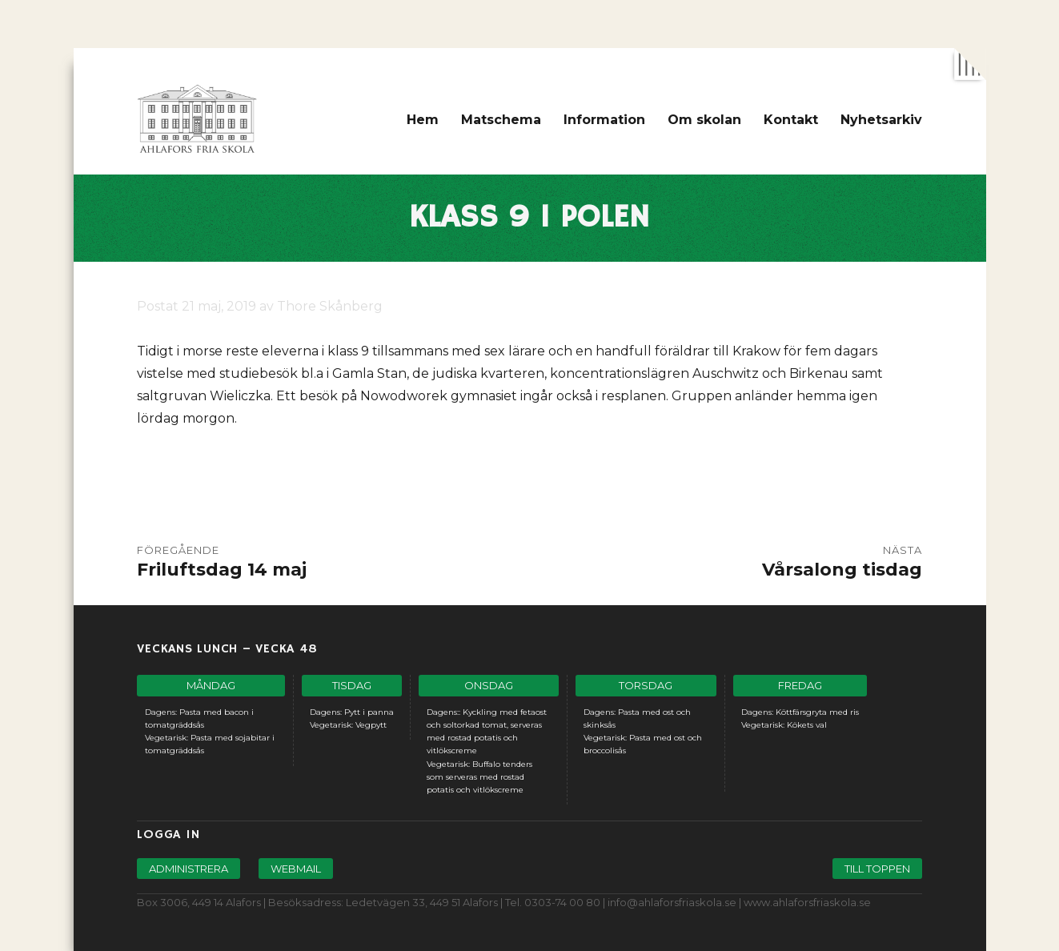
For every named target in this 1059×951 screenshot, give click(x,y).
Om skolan (704, 119)
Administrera (188, 868)
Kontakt (791, 119)
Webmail (296, 868)
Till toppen (877, 868)
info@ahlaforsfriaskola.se (672, 902)
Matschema (501, 119)
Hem (423, 119)
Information (604, 119)
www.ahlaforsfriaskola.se (807, 902)
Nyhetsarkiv (881, 119)
